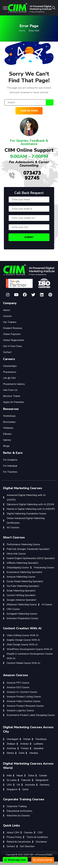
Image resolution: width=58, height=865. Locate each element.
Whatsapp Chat (15, 859)
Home (22, 30)
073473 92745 (25, 175)
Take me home (29, 110)
